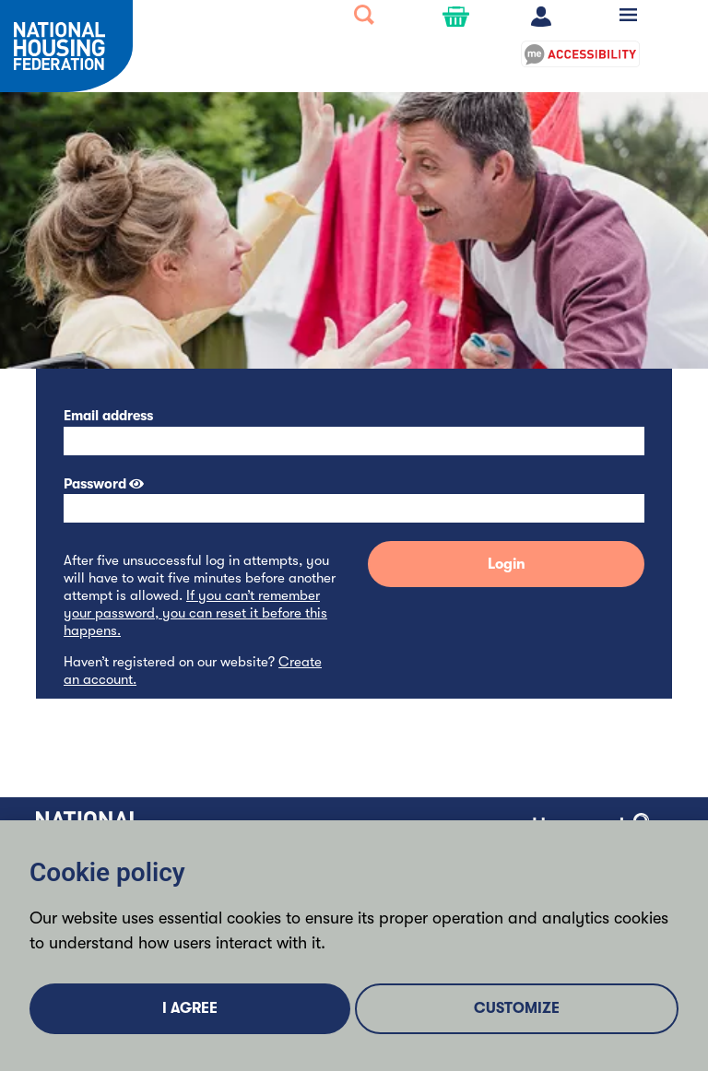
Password (95, 484)
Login (506, 564)
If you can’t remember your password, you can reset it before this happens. (195, 613)
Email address (108, 415)
